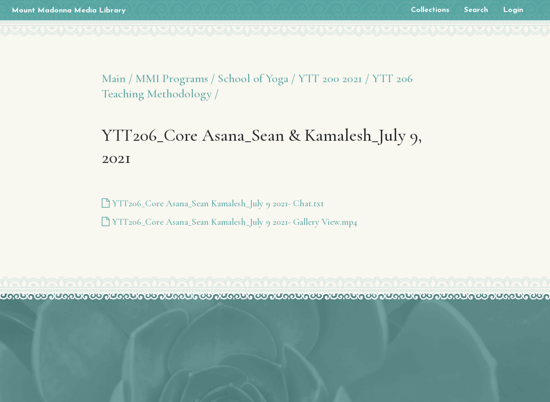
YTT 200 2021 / (333, 78)
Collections (430, 10)
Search (476, 10)
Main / (117, 78)
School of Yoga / (256, 78)
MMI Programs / (175, 78)
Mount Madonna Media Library (69, 10)
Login (513, 10)
